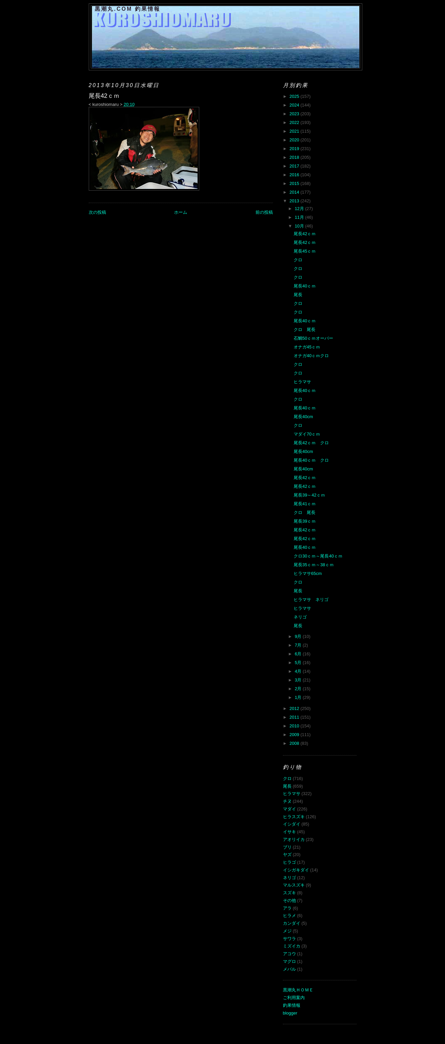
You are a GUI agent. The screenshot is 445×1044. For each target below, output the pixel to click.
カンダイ (291, 923)
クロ (298, 259)
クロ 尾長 (304, 329)
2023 (295, 113)
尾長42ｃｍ (305, 233)
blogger (290, 1013)
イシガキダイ (296, 869)
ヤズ (287, 854)
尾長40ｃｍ (305, 285)
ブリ (287, 847)
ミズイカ (291, 946)
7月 (299, 645)
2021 (295, 131)
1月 (299, 697)
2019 (295, 148)
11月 (300, 217)
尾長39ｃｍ (305, 521)
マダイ (289, 808)
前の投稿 (264, 212)
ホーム (180, 212)
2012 (295, 708)
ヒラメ (289, 915)
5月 (299, 662)
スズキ (289, 892)
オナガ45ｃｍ (307, 346)
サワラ (289, 938)
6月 (299, 653)
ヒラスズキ (294, 816)
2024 (295, 105)
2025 (295, 96)
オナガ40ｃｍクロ (311, 355)
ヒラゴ (289, 862)
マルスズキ (294, 885)
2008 (295, 743)
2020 (295, 139)
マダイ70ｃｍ (307, 434)
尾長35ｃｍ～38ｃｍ (314, 564)
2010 (295, 725)
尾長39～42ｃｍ (309, 495)
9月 (299, 636)
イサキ (289, 831)
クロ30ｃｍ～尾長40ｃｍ (318, 556)
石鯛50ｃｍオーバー (313, 338)
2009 (295, 734)
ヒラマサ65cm (308, 573)
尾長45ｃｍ (305, 251)
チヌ (287, 801)
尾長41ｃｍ (305, 503)
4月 (299, 671)
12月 (300, 208)
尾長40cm (303, 416)
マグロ (289, 961)
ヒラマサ (302, 381)
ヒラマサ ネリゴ (311, 599)
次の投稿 (97, 212)
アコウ (289, 953)
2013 (295, 200)
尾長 (298, 294)
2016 (295, 174)
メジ (287, 930)
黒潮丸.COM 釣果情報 (128, 9)
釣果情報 (291, 1005)
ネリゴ (300, 616)
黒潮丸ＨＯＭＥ (298, 989)
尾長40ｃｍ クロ (311, 460)
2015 (295, 183)
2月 (299, 688)
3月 (299, 679)
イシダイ (291, 824)
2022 (295, 122)
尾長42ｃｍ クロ (311, 442)
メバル (289, 969)
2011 (295, 717)
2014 (295, 192)
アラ (287, 908)
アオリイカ (294, 839)
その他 (289, 900)
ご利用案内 (294, 997)
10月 (300, 226)
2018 (295, 157)
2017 (295, 166)
